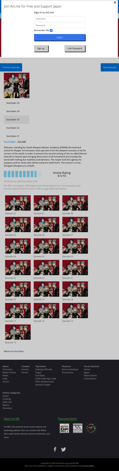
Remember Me (41, 30)
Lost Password (75, 48)
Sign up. (41, 48)
